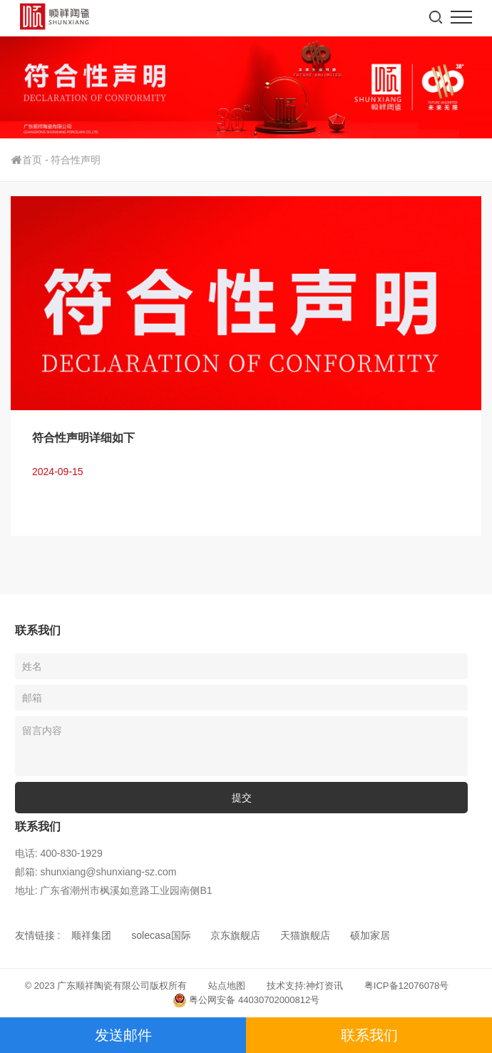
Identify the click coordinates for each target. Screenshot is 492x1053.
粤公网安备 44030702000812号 (246, 1000)
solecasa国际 (160, 935)
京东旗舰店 (235, 935)
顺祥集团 (91, 935)
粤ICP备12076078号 (406, 985)
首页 (31, 160)
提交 (242, 797)
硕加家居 (370, 935)
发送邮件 (123, 1035)
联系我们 (369, 1035)
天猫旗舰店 (305, 935)
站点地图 (226, 985)
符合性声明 (76, 160)
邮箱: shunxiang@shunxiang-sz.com (96, 872)
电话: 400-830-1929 (59, 853)
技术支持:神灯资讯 (305, 985)
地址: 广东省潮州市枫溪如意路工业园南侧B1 (113, 890)
